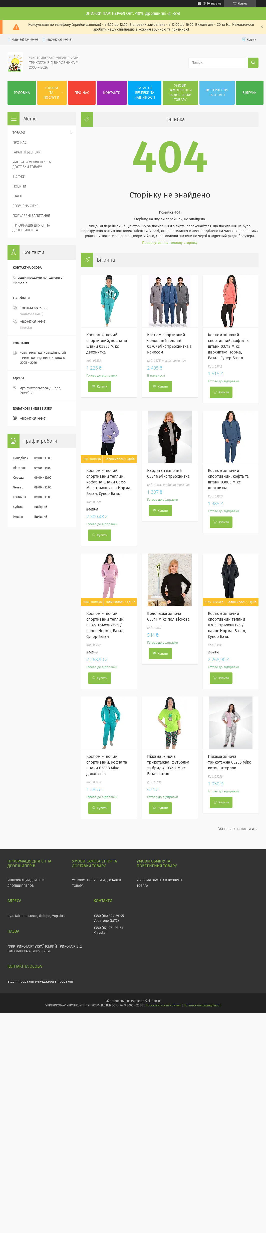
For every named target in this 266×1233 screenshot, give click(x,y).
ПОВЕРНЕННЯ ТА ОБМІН (217, 92)
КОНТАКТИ (111, 93)
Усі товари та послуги (236, 829)
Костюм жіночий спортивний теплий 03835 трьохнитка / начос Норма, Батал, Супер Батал (227, 625)
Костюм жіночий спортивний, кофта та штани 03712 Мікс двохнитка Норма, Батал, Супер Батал (228, 346)
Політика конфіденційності (202, 1005)
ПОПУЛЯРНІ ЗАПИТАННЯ (31, 216)
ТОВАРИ (19, 133)
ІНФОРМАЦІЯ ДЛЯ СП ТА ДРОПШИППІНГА (31, 227)
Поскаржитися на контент (163, 1005)
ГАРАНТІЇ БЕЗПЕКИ (27, 152)
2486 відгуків (212, 3)
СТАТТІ (17, 196)
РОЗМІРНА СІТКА (26, 206)
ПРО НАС (82, 93)
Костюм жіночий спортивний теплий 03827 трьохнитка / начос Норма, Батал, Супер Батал (105, 625)
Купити (102, 386)
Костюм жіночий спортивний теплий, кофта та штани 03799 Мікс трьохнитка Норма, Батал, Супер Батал (108, 482)
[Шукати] (253, 63)
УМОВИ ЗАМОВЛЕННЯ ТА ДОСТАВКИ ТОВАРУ (180, 92)
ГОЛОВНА (22, 93)
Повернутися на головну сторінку (169, 243)
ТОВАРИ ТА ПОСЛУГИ (51, 93)
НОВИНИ (19, 186)
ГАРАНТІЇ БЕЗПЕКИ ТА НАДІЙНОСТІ (144, 93)
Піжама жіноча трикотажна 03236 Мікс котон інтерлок (229, 762)
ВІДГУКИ (249, 93)
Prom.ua (156, 1001)
